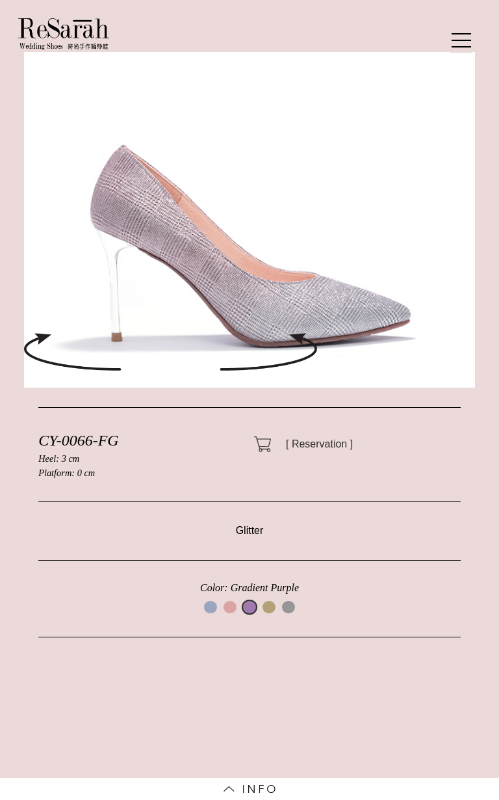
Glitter (250, 530)
